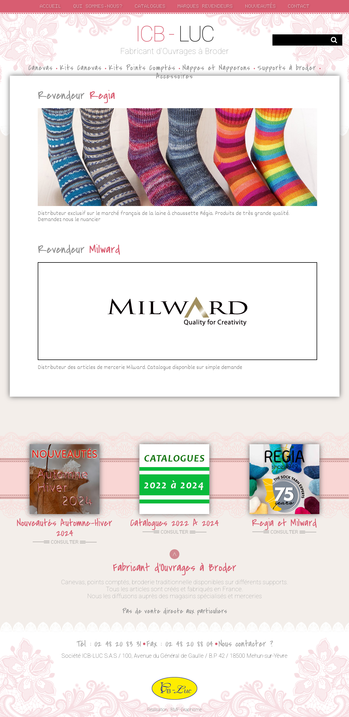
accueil (50, 5)
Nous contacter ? (246, 644)
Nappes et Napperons (216, 68)
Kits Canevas (81, 68)
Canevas (40, 68)
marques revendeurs (205, 5)
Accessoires (174, 76)
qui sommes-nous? (97, 5)
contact (298, 5)
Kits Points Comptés (142, 68)
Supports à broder (286, 68)
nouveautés (260, 5)
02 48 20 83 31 (117, 644)
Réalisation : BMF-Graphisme (174, 709)
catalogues (150, 5)
